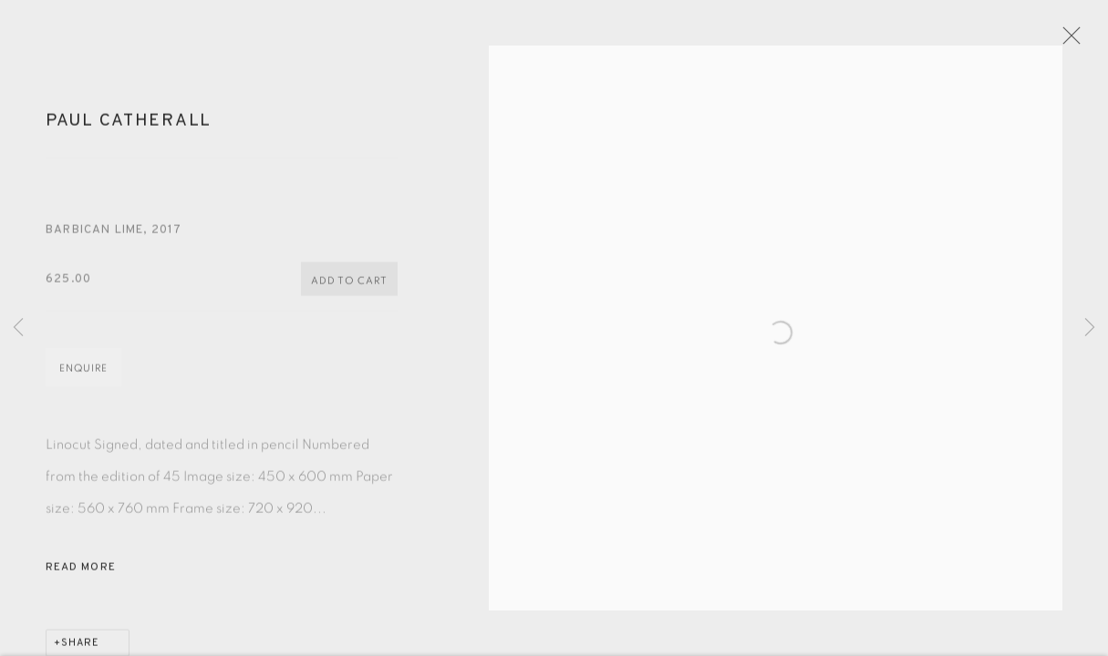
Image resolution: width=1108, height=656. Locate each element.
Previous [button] (18, 328)
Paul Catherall (129, 127)
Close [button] (1075, 41)
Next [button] (1090, 328)
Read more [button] (81, 575)
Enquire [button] (83, 376)
